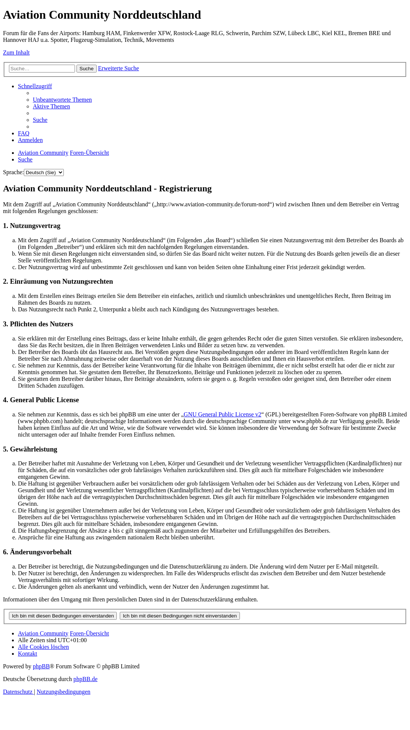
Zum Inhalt (16, 52)
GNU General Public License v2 (222, 414)
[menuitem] (62, 99)
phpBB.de (85, 679)
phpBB (41, 666)
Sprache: (13, 172)
